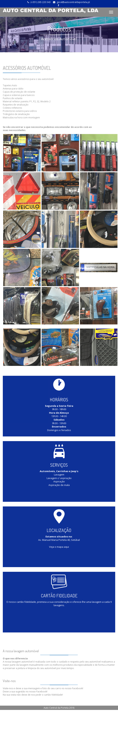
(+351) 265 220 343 (41, 2)
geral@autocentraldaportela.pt (73, 2)
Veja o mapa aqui (59, 546)
